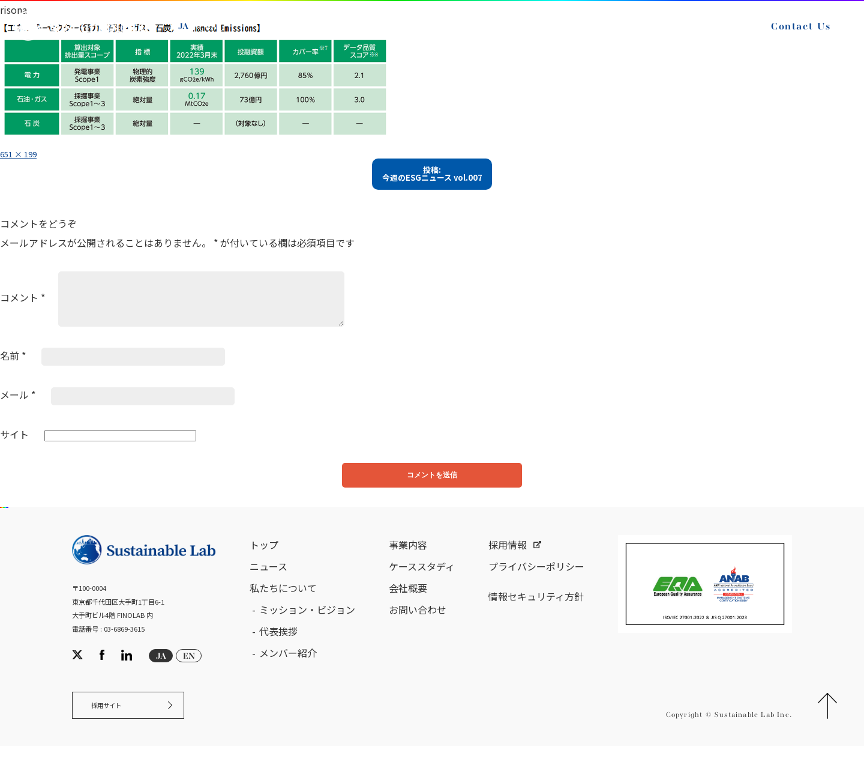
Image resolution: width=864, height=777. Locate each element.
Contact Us (788, 34)
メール (17, 411)
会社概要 (408, 611)
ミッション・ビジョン (307, 633)
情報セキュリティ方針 (536, 619)
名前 (13, 371)
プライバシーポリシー (536, 589)
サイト (14, 450)
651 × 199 (23, 153)
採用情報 (507, 568)
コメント (22, 313)
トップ (264, 568)
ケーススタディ (422, 589)
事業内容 (408, 568)
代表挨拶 (278, 654)
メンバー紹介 (288, 676)
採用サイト (116, 733)
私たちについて (283, 611)
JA (196, 35)
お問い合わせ (417, 633)
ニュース (268, 589)
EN (224, 35)
